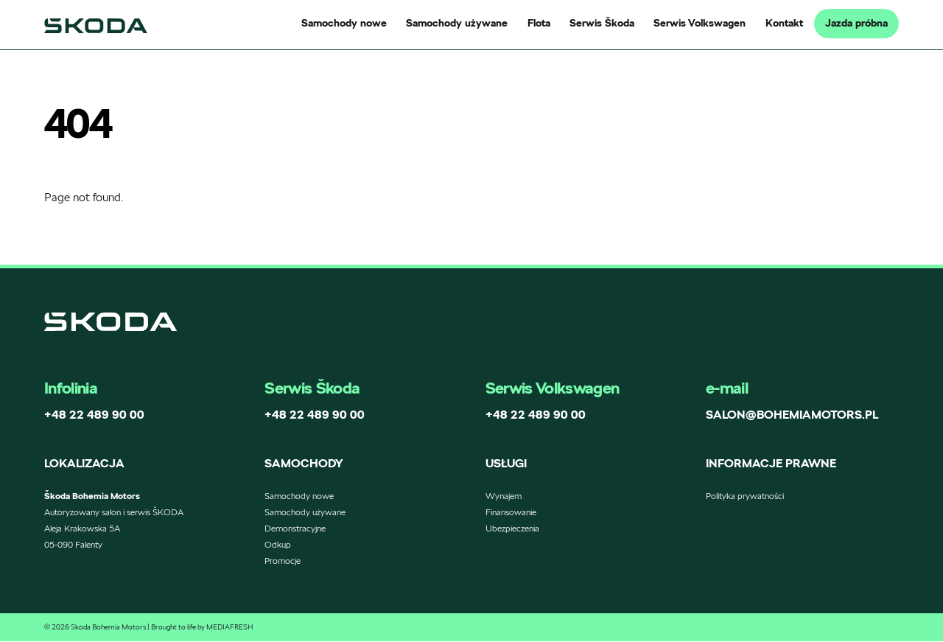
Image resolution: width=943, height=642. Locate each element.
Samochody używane (457, 22)
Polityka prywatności (745, 496)
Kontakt (784, 22)
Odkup (277, 545)
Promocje (282, 561)
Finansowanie (510, 512)
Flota (538, 22)
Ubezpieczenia (512, 528)
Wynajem (503, 496)
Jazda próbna (856, 22)
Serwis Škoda (601, 22)
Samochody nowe (344, 22)
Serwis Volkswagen (699, 22)
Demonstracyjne (295, 528)
